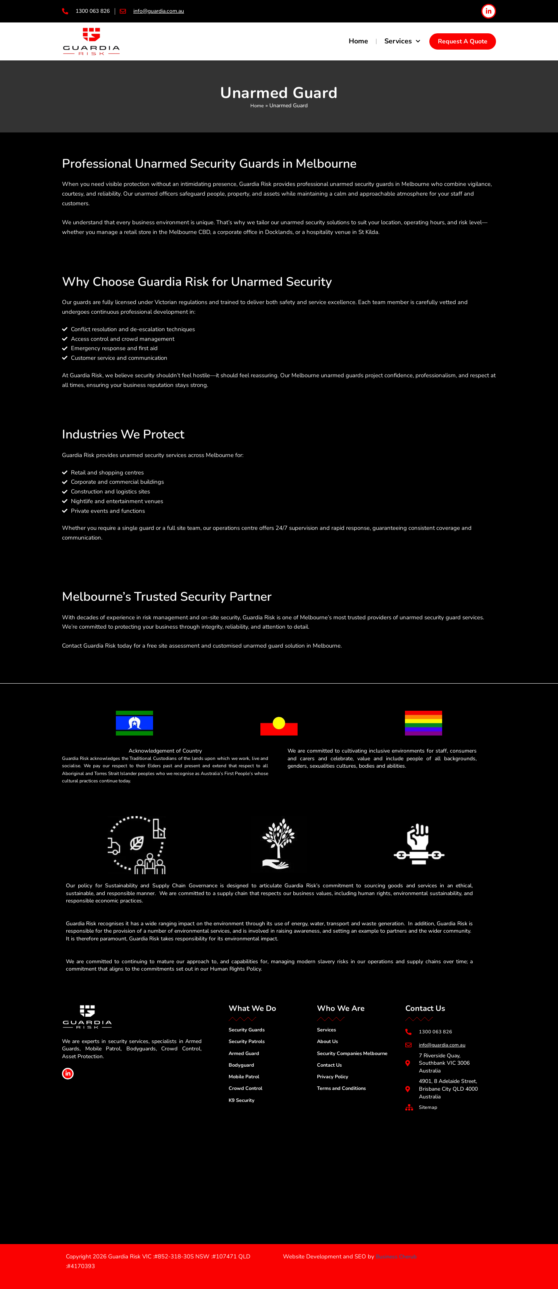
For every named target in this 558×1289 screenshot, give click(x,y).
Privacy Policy (334, 1078)
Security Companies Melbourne (356, 1054)
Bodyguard (242, 1066)
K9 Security (243, 1103)
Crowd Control (247, 1091)
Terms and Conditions (344, 1091)
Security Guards (249, 1029)
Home (358, 41)
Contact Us (331, 1066)
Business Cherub (397, 1256)
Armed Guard (245, 1054)
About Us (328, 1041)
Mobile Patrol (245, 1078)
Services (402, 41)
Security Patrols (249, 1041)
